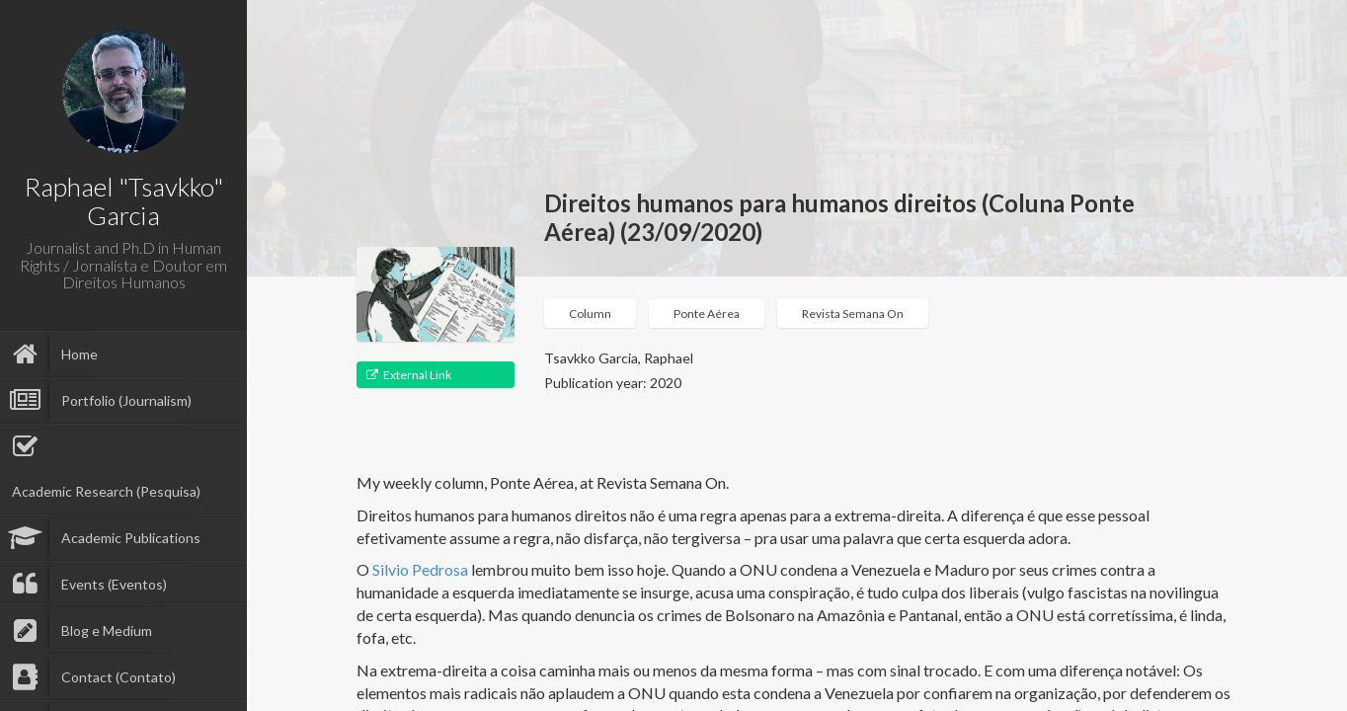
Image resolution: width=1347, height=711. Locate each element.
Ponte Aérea (707, 313)
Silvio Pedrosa (420, 569)
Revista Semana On (853, 313)
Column (590, 313)
